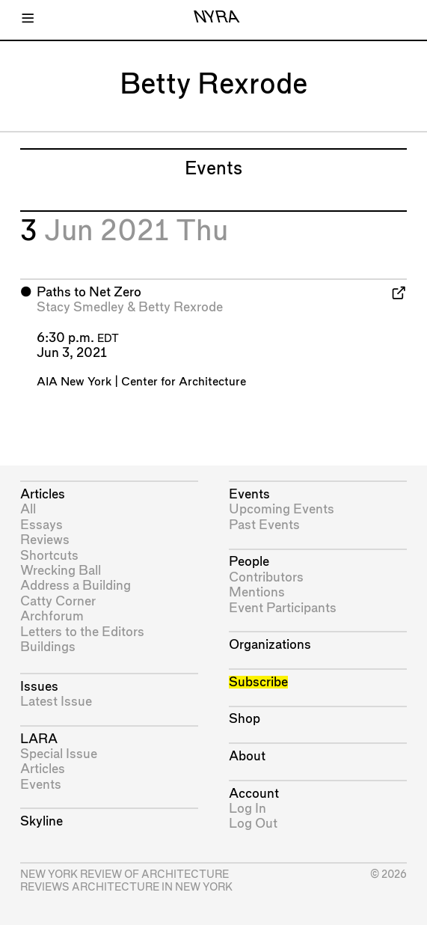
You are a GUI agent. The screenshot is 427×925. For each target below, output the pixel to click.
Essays (41, 525)
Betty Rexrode (180, 307)
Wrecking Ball (60, 570)
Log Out (253, 823)
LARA (39, 739)
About (247, 756)
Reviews (45, 540)
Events (40, 784)
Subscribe (258, 682)
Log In (247, 808)
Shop (244, 718)
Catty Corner (58, 601)
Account (254, 793)
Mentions (257, 592)
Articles (42, 494)
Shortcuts (49, 555)
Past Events (264, 525)
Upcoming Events (281, 509)
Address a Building (75, 585)
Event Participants (283, 608)
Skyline (41, 821)
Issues (39, 686)
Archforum (52, 616)
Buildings (48, 647)
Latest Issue (56, 701)
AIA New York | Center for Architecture (141, 382)
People (249, 561)
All (28, 509)
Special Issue (58, 754)
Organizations (270, 644)
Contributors (266, 577)
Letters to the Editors (82, 632)
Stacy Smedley (80, 307)
